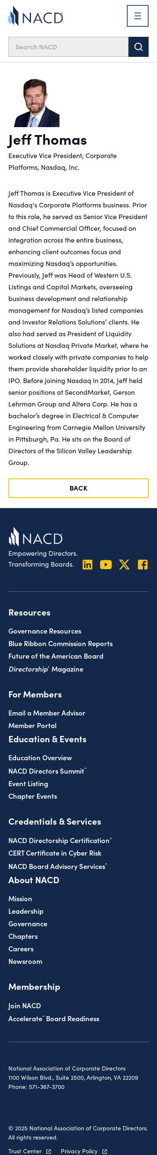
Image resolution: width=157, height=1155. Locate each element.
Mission (20, 898)
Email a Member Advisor (46, 712)
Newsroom (25, 961)
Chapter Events (32, 795)
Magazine (45, 668)
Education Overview (40, 757)
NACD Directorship (60, 840)
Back (78, 487)
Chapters (23, 935)
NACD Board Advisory (57, 866)
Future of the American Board (55, 655)
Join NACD (24, 1005)
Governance (27, 923)
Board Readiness (53, 1018)
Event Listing (28, 783)
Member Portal (32, 725)
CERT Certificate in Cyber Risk (54, 852)
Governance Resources (44, 630)
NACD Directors (47, 770)
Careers (20, 948)
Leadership (26, 910)
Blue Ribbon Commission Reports (60, 643)
